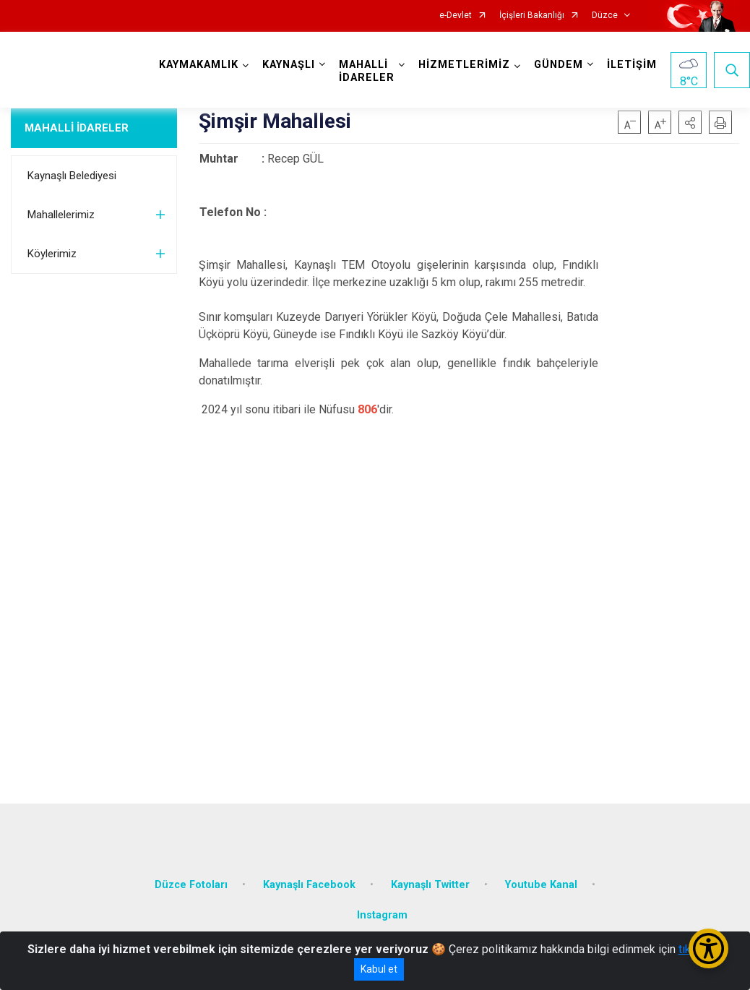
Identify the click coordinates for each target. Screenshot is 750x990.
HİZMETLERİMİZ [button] (464, 65)
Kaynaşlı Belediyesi (71, 175)
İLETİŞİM (632, 65)
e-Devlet (455, 15)
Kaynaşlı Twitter (430, 885)
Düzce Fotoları (191, 885)
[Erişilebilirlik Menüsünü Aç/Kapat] (708, 948)
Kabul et (379, 969)
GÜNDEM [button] (558, 65)
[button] (690, 122)
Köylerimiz (52, 253)
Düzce (605, 15)
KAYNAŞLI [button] (288, 65)
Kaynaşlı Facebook (309, 885)
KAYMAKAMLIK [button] (198, 65)
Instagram (382, 915)
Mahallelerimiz (61, 214)
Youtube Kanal (541, 885)
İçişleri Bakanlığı (531, 15)
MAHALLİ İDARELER (77, 127)
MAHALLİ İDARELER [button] (367, 71)
